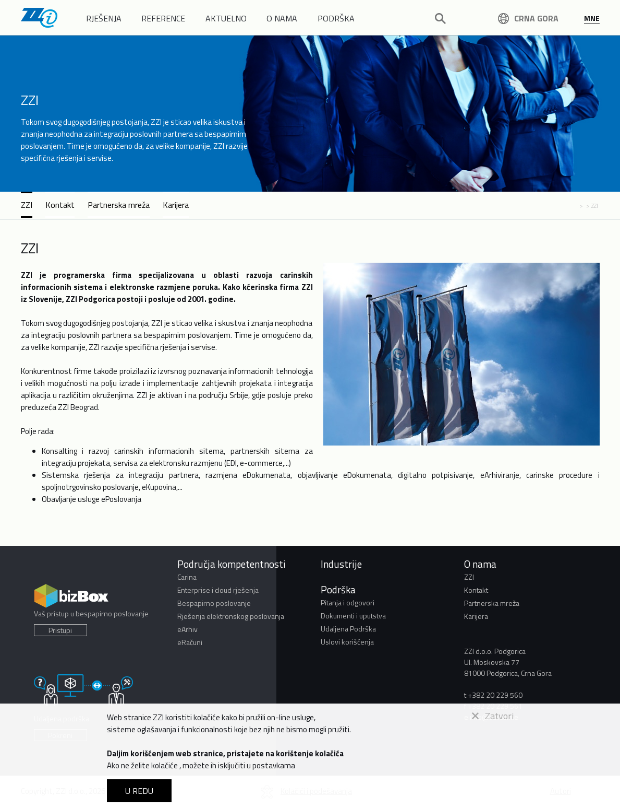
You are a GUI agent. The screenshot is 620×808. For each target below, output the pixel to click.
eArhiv (187, 629)
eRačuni (189, 642)
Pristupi (60, 630)
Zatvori (493, 716)
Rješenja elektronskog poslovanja (230, 616)
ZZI (26, 204)
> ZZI (592, 205)
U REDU (139, 790)
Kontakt (60, 204)
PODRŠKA (336, 18)
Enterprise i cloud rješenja (218, 589)
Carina (187, 576)
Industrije (341, 563)
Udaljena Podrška (348, 628)
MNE (592, 18)
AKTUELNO (226, 18)
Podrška (338, 589)
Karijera (176, 204)
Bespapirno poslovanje (214, 603)
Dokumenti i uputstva (353, 615)
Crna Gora (528, 18)
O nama (480, 563)
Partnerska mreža (119, 204)
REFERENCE (163, 18)
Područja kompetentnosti (231, 563)
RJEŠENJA (103, 18)
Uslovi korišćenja (347, 641)
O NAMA (281, 18)
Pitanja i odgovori (347, 602)
